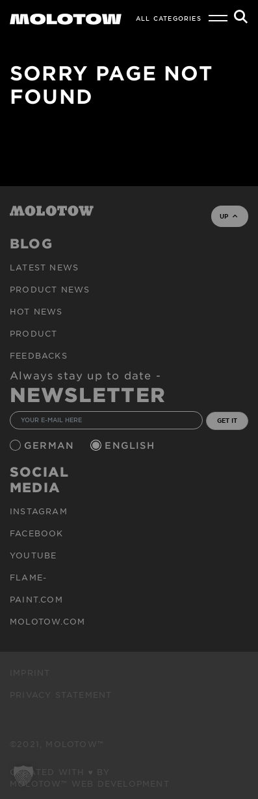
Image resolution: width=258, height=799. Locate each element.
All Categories (168, 18)
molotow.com (47, 621)
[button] (23, 775)
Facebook (37, 533)
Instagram (39, 511)
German (50, 445)
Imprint (30, 672)
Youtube (33, 555)
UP (228, 216)
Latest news (44, 267)
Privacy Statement (61, 694)
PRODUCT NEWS (50, 289)
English (131, 445)
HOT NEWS (36, 311)
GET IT (227, 420)
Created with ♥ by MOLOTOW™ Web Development (90, 778)
